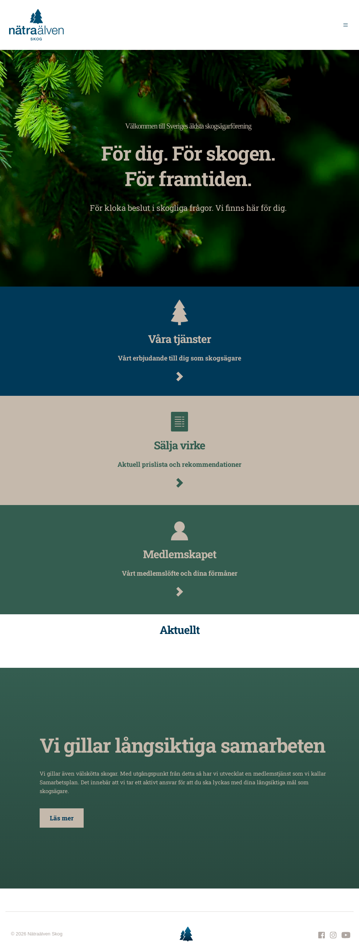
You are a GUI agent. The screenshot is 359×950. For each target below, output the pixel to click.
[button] (343, 24)
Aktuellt (180, 630)
